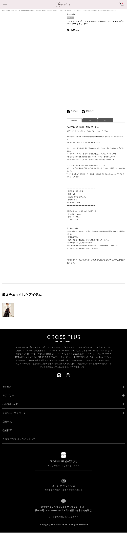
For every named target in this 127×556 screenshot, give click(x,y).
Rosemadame (24, 10)
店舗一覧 (7, 421)
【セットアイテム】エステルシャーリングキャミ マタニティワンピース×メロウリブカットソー (91, 10)
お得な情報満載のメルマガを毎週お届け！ (63, 487)
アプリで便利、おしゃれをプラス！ (63, 463)
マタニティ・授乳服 (34, 10)
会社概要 (7, 430)
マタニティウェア (46, 10)
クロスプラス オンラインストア (10, 10)
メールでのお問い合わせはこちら (63, 517)
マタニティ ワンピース (59, 10)
